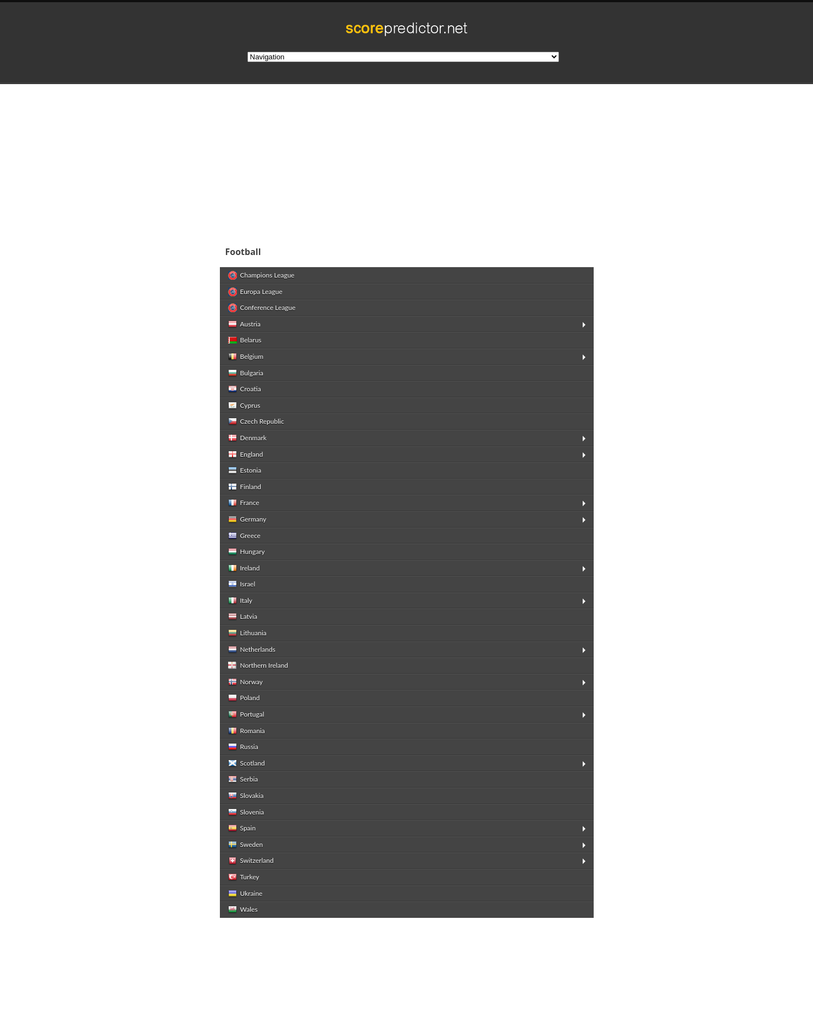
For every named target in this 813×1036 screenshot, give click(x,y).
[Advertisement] (478, 162)
